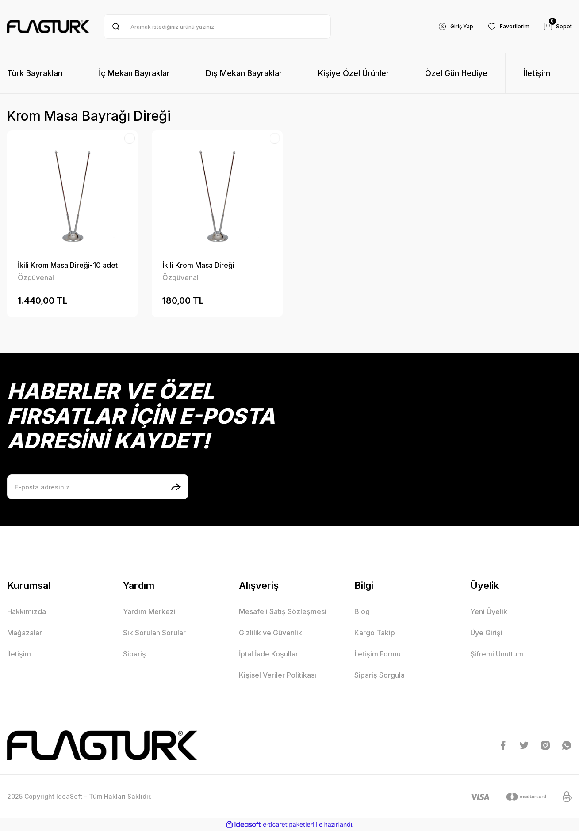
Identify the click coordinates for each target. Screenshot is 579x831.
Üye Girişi (486, 632)
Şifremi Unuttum (496, 653)
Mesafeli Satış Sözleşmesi (282, 611)
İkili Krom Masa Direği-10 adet (68, 265)
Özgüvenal (36, 277)
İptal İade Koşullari (269, 653)
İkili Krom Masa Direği (198, 265)
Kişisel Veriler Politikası (277, 675)
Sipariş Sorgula (379, 675)
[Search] (217, 26)
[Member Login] (446, 26)
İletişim (19, 653)
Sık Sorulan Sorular (154, 632)
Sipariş (134, 653)
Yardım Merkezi (149, 611)
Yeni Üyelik (488, 611)
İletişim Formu (377, 653)
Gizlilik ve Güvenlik (270, 632)
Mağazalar (24, 632)
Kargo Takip (374, 632)
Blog (362, 611)
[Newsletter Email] (97, 486)
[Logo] (48, 26)
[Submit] (176, 486)
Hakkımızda (26, 611)
